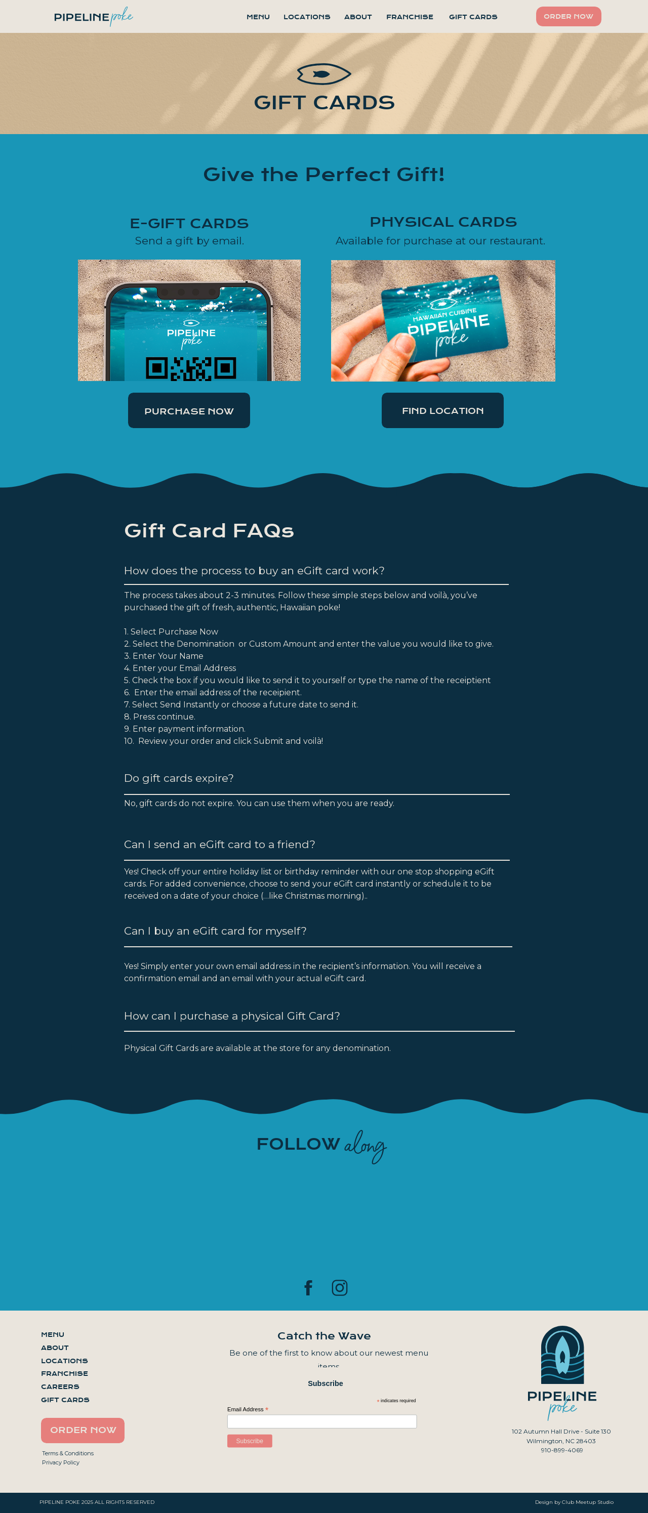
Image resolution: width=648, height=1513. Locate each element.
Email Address (247, 1409)
